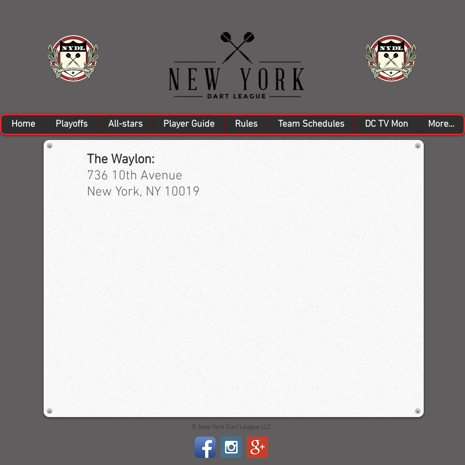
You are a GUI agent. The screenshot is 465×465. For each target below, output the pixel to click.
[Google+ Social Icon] (257, 447)
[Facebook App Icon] (205, 447)
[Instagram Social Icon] (231, 447)
